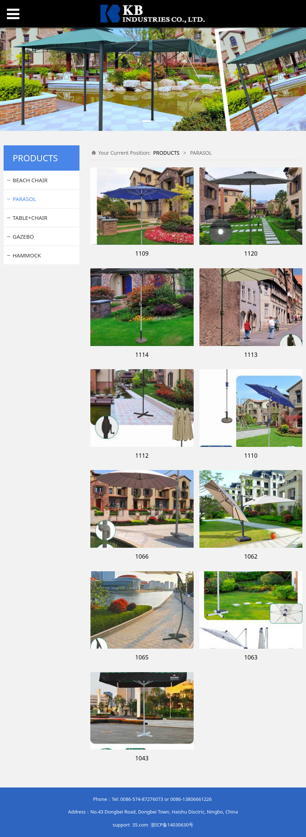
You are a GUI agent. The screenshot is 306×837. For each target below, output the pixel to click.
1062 (251, 556)
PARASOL (24, 198)
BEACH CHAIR (30, 180)
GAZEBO (23, 236)
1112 (141, 456)
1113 (251, 355)
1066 (141, 556)
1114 (141, 355)
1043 (141, 758)
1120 (251, 253)
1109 (141, 253)
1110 (251, 456)
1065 (141, 657)
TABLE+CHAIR (30, 217)
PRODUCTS (166, 152)
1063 (251, 657)
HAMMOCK (27, 255)
